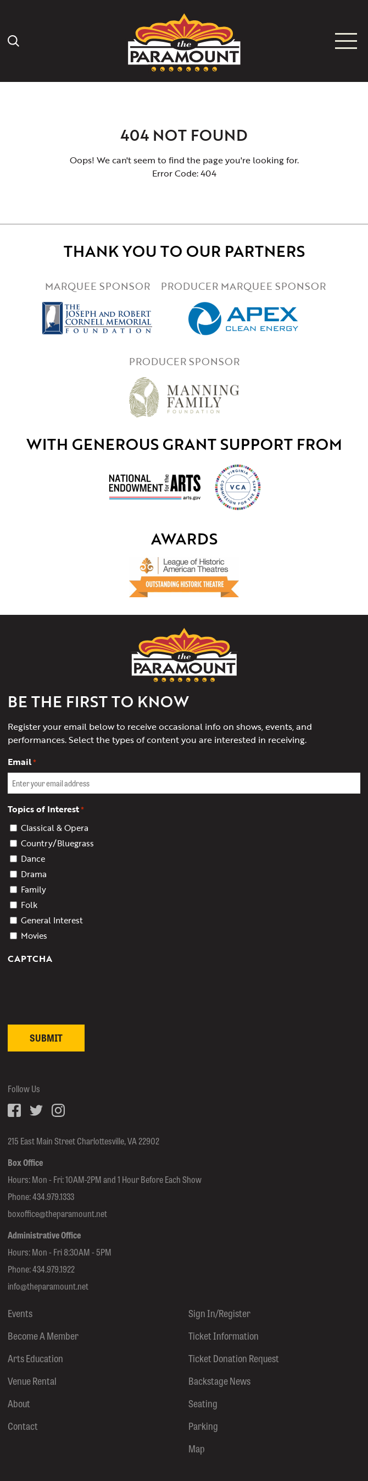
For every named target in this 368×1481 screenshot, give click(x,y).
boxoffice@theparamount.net (57, 1213)
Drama (34, 874)
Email (22, 761)
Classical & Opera (54, 828)
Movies (34, 935)
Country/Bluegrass (57, 843)
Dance (33, 858)
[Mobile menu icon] (346, 41)
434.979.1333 (53, 1196)
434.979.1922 (53, 1269)
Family (33, 889)
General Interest (52, 920)
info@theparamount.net (48, 1286)
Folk (29, 905)
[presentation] (91, 1017)
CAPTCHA (30, 958)
